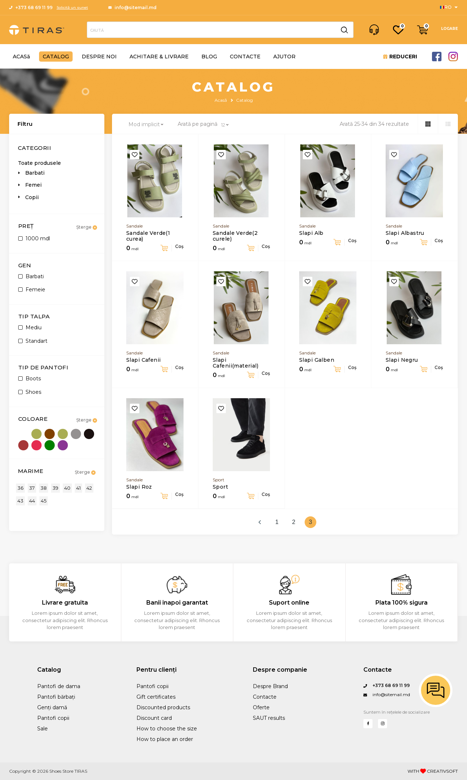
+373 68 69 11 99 (31, 7)
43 (20, 501)
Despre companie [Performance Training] (280, 670)
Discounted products (163, 707)
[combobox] (147, 124)
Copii (32, 197)
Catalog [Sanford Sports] (49, 670)
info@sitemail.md (132, 7)
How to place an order (164, 739)
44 (32, 501)
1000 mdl (34, 238)
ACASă (21, 56)
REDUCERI (400, 56)
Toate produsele (39, 163)
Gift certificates (155, 697)
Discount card (154, 718)
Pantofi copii (53, 718)
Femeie (31, 289)
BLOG (209, 56)
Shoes (29, 392)
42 (89, 488)
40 (67, 488)
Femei (33, 185)
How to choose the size (166, 728)
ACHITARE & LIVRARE (159, 56)
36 (20, 488)
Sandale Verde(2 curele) (235, 236)
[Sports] (449, 7)
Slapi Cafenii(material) (235, 363)
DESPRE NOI (99, 56)
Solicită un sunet (72, 7)
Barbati (35, 173)
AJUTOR (284, 56)
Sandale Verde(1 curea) (148, 236)
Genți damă (52, 707)
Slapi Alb (311, 233)
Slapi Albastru (405, 233)
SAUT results (269, 718)
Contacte (265, 697)
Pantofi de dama (58, 686)
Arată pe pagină (197, 124)
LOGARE (449, 28)
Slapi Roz (139, 487)
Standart (32, 341)
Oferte (261, 707)
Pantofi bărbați (56, 697)
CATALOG (56, 56)
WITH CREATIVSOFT (433, 771)
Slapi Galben (316, 360)
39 (55, 488)
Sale (42, 728)
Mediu (30, 327)
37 (32, 488)
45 (43, 501)
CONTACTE (245, 56)
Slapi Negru (402, 360)
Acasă (221, 100)
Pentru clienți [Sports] (156, 670)
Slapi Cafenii (143, 360)
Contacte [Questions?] (377, 670)
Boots (29, 378)
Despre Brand (270, 686)
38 (43, 488)
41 (78, 488)
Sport (220, 487)
